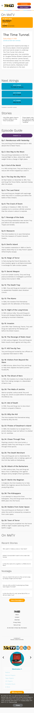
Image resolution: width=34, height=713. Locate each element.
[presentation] (4, 657)
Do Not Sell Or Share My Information (17, 627)
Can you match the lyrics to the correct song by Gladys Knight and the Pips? (16, 577)
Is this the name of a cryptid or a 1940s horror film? (17, 564)
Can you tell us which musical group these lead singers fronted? (15, 586)
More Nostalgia (17, 600)
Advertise (17, 619)
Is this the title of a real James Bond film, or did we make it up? (16, 594)
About (17, 614)
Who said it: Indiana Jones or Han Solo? (15, 549)
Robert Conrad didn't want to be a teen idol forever (16, 556)
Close (18, 705)
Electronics (17, 669)
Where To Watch (24, 7)
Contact (17, 617)
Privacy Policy (17, 622)
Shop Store (17, 692)
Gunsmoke (10, 26)
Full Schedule (24, 4)
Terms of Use (17, 625)
